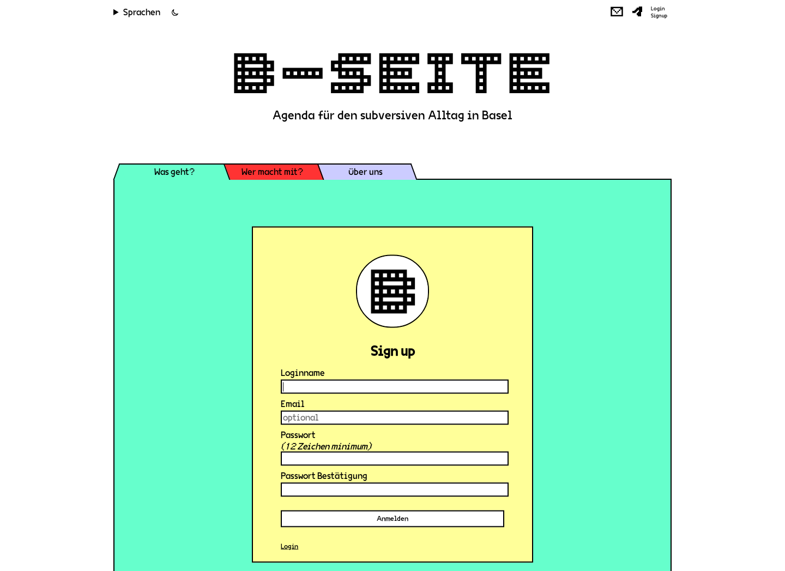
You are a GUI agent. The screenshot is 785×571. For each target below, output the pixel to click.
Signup (659, 16)
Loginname (303, 373)
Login (658, 8)
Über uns (365, 172)
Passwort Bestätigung (324, 476)
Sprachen (141, 12)
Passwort (298, 435)
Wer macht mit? (272, 172)
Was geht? (174, 172)
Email (293, 404)
